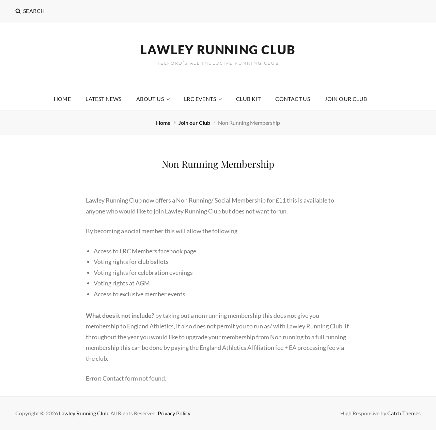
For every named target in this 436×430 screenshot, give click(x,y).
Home (62, 98)
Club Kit (248, 98)
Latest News (103, 98)
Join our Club (346, 98)
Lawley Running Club (217, 49)
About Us (153, 98)
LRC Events (203, 98)
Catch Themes (404, 413)
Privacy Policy (174, 413)
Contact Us (292, 98)
